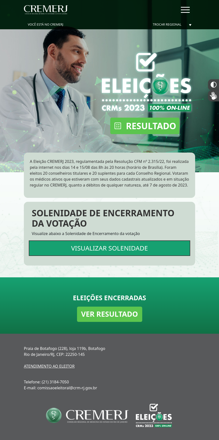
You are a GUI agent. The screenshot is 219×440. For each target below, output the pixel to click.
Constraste (213, 84)
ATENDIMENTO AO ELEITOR (49, 366)
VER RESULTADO (109, 314)
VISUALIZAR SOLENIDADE (109, 248)
